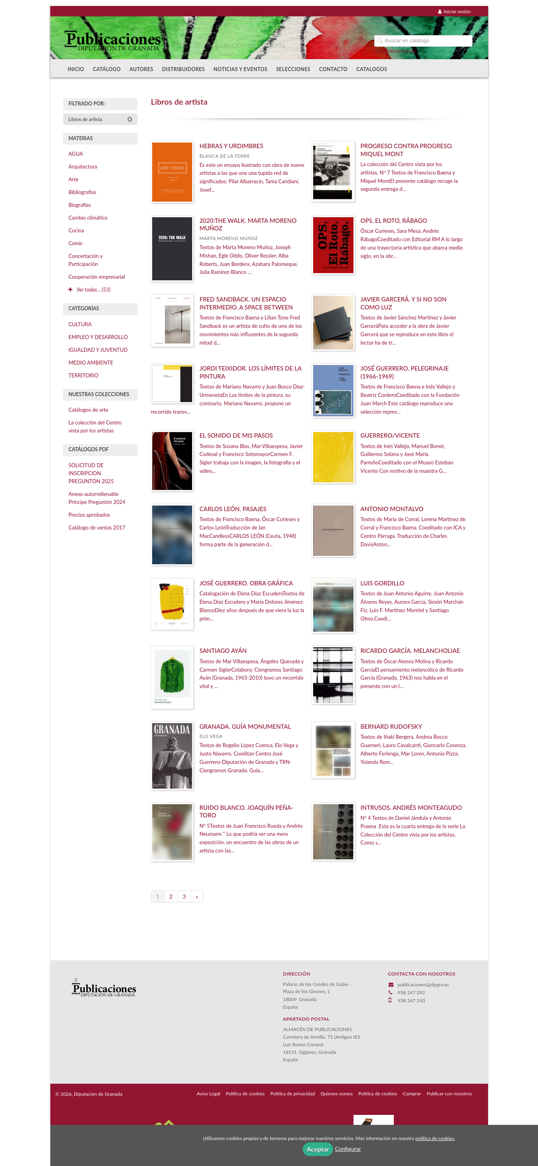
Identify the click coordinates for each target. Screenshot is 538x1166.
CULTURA (79, 324)
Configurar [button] (348, 1148)
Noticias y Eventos (241, 69)
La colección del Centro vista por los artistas (94, 426)
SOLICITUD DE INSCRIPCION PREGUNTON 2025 (90, 473)
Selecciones (293, 69)
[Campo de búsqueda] (423, 41)
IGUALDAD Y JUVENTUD (97, 350)
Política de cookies (245, 1094)
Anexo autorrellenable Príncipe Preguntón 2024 (96, 498)
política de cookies (434, 1138)
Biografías (79, 205)
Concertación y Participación (85, 260)
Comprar (412, 1094)
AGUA (75, 154)
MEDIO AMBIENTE (90, 362)
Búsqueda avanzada (395, 51)
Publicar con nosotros (449, 1094)
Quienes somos (337, 1094)
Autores (141, 69)
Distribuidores (183, 69)
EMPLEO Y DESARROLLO (98, 337)
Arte (73, 179)
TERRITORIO (83, 375)
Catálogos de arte (88, 410)
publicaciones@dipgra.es (423, 985)
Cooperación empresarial (96, 277)
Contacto (333, 69)
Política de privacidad (292, 1094)
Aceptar (318, 1149)
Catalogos (371, 69)
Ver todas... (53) (89, 289)
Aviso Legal (208, 1094)
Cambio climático (87, 217)
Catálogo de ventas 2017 (96, 527)
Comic (75, 243)
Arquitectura (82, 166)
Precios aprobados (89, 515)
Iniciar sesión (454, 11)
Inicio (75, 69)
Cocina (76, 230)
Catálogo (107, 69)
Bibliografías (82, 192)
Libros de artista (100, 119)
